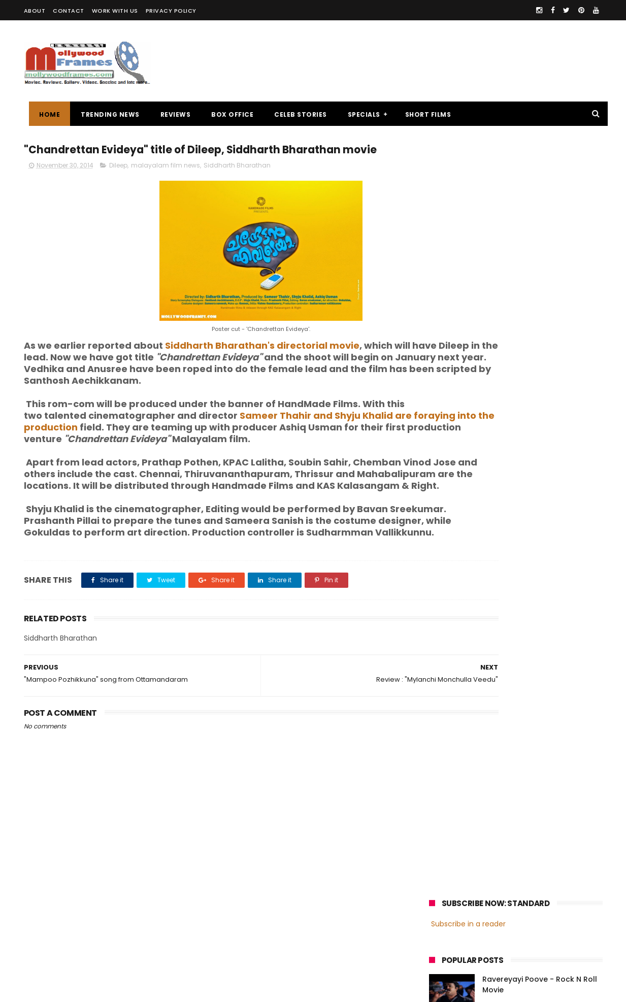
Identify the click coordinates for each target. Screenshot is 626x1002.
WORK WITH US (115, 11)
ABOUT (35, 11)
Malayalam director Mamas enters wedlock (533, 276)
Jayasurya (451, 754)
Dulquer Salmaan (518, 773)
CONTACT (68, 11)
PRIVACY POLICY (171, 11)
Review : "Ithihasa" (515, 318)
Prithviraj (544, 735)
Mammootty (497, 735)
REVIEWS (170, 114)
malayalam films (536, 716)
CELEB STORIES (295, 114)
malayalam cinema (465, 716)
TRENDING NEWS (105, 114)
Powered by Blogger (237, 989)
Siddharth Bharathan (237, 186)
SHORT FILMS (423, 114)
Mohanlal (449, 735)
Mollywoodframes (58, 989)
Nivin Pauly (530, 754)
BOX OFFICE (227, 114)
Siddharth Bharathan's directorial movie (262, 366)
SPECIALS (358, 114)
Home (44, 114)
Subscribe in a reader (468, 170)
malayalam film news (165, 186)
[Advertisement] (418, 61)
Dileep (118, 186)
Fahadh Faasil (456, 773)
